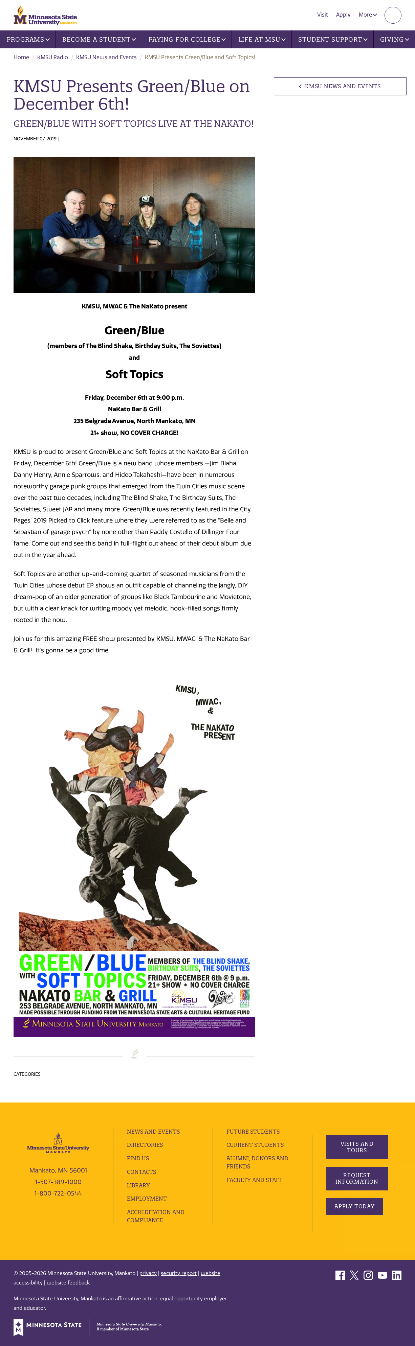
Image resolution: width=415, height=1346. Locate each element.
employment (147, 1198)
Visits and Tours (357, 1147)
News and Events (153, 1131)
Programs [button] (28, 39)
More (368, 14)
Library (138, 1185)
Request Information (356, 1178)
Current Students (255, 1144)
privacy (148, 1273)
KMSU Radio (52, 57)
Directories (145, 1144)
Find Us (138, 1158)
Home (21, 57)
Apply (343, 14)
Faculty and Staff (254, 1180)
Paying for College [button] (187, 39)
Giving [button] (394, 39)
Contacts (141, 1171)
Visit (322, 14)
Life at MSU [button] (262, 39)
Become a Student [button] (99, 39)
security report (179, 1273)
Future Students (253, 1131)
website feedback (68, 1283)
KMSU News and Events (106, 57)
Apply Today (354, 1206)
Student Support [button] (332, 39)
